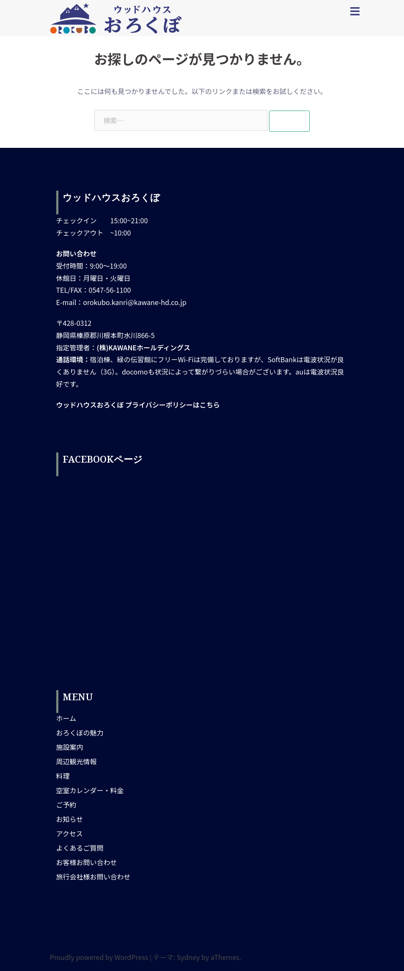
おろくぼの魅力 (80, 732)
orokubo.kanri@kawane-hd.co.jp (134, 302)
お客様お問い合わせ (86, 862)
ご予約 (66, 804)
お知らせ (69, 819)
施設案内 (69, 747)
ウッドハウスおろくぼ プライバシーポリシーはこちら (138, 404)
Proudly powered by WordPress (99, 957)
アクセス (69, 833)
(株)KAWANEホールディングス (143, 347)
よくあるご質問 (80, 848)
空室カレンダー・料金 (90, 790)
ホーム (66, 718)
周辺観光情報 (76, 761)
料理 (63, 776)
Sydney (188, 957)
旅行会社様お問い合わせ (93, 876)
